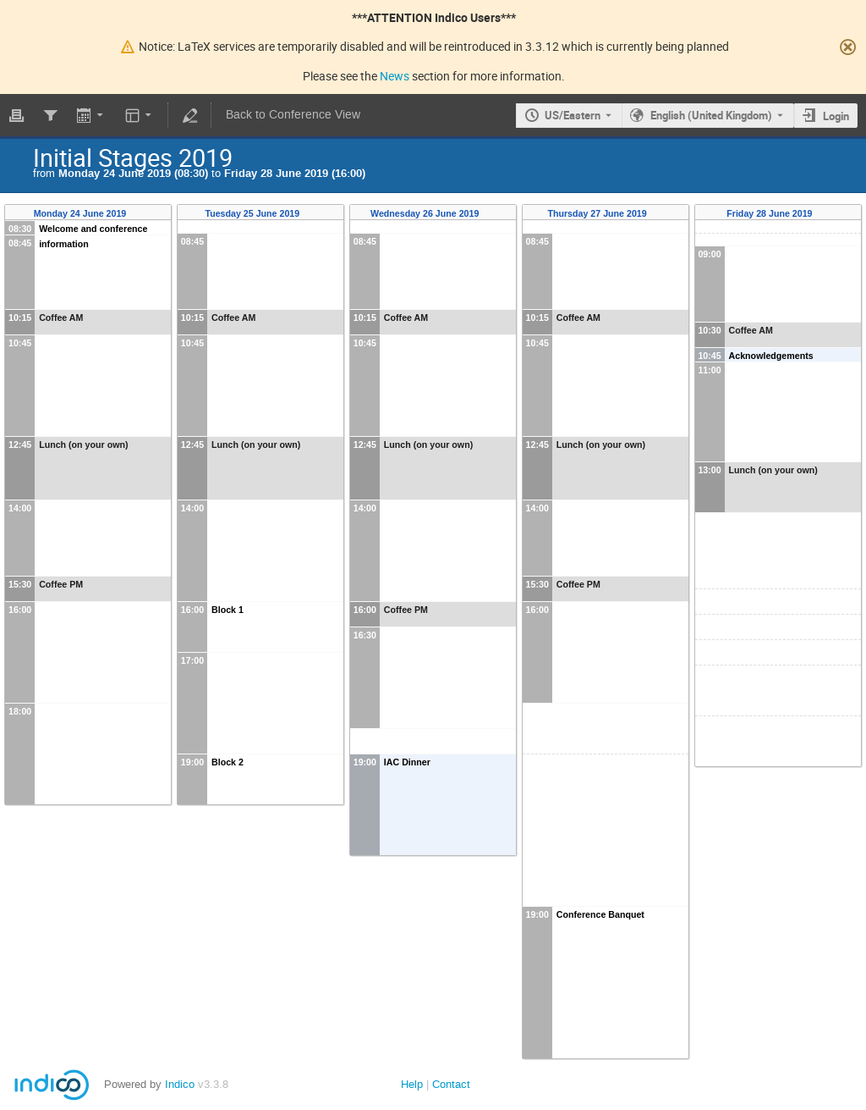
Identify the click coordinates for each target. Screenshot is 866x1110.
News (394, 76)
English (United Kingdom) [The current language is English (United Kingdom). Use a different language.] (711, 115)
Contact (451, 1084)
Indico (180, 1084)
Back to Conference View (293, 115)
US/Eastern (572, 115)
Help (412, 1084)
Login (836, 116)
